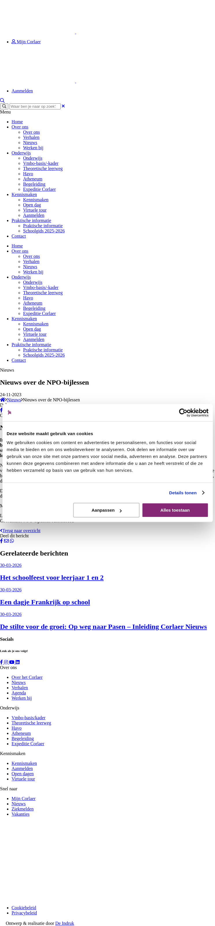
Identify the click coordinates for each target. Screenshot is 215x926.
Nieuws (30, 142)
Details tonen (183, 492)
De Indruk (64, 923)
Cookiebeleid (24, 907)
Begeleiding (34, 184)
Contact (19, 236)
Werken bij (33, 147)
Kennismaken (24, 194)
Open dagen (23, 773)
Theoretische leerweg (43, 168)
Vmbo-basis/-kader (41, 163)
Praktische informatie (31, 220)
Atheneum (32, 178)
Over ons (20, 126)
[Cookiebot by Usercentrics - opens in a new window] (183, 412)
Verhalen (31, 137)
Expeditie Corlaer (39, 189)
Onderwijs (21, 152)
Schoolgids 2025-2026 (44, 230)
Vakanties (20, 814)
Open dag (32, 204)
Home (17, 121)
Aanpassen (106, 510)
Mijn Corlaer (26, 41)
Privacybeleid (24, 912)
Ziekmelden (22, 808)
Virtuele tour (34, 210)
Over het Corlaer (27, 677)
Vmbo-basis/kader (28, 717)
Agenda (19, 692)
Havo (28, 173)
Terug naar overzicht (20, 530)
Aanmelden (22, 90)
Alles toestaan (175, 510)
